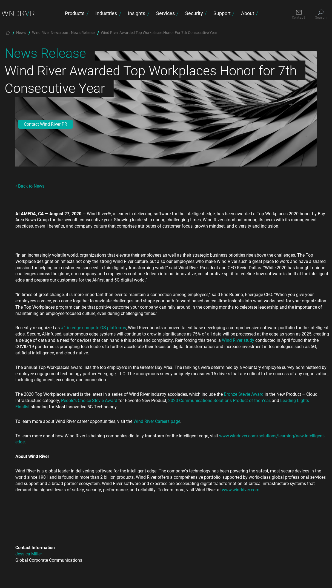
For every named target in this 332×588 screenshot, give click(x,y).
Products (74, 13)
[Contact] (298, 14)
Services (165, 13)
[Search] (320, 14)
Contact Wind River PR (45, 124)
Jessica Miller (28, 554)
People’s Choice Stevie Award (89, 400)
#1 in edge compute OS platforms (93, 327)
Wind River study (238, 340)
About (247, 13)
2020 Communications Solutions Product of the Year (219, 400)
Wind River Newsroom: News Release (63, 32)
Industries (106, 13)
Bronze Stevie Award (244, 394)
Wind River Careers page (156, 421)
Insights (136, 13)
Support (222, 13)
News (21, 32)
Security (194, 13)
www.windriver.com (240, 489)
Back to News (29, 186)
